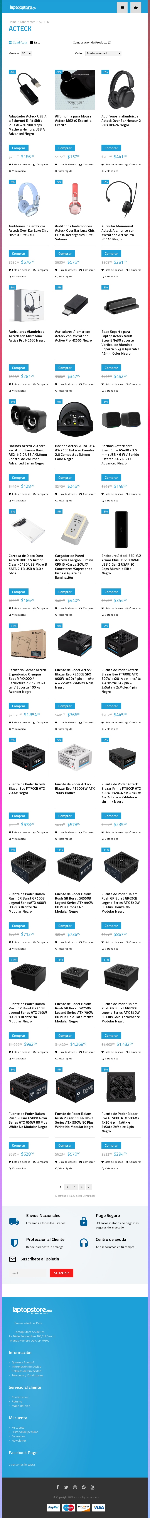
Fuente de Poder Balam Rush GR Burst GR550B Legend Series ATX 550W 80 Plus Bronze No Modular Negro (74, 902)
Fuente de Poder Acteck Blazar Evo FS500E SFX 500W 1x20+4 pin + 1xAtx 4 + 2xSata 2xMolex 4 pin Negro (74, 678)
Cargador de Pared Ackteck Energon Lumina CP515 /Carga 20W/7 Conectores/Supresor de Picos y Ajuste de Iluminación (74, 566)
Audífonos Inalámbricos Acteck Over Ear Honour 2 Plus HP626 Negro (121, 120)
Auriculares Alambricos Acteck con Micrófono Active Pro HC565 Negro (73, 335)
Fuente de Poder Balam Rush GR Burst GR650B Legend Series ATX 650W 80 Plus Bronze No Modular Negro (120, 902)
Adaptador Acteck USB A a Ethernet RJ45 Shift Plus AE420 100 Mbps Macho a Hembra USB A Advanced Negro (28, 125)
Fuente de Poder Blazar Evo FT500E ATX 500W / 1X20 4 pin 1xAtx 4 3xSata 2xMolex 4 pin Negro (120, 1122)
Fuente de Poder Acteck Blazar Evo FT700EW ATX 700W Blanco (75, 788)
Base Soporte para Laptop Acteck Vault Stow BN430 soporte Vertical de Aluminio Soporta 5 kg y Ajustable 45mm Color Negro (120, 342)
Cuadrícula (18, 42)
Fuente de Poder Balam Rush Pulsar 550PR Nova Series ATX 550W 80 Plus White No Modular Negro (74, 1120)
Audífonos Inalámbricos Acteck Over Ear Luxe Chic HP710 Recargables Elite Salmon (74, 232)
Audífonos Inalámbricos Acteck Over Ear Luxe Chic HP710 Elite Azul (28, 230)
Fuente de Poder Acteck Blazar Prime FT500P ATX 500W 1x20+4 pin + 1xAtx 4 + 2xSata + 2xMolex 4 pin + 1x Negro (121, 793)
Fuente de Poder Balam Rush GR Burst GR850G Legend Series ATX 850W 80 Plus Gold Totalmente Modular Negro (120, 1012)
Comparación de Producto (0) (92, 42)
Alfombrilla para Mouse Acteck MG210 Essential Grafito (73, 120)
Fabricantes (27, 22)
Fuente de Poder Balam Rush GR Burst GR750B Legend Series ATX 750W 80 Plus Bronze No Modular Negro (28, 1012)
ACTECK (44, 22)
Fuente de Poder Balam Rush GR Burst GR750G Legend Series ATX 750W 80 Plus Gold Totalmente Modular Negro (74, 1012)
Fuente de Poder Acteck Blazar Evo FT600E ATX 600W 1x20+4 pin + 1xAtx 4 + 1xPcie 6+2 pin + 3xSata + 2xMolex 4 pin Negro (121, 681)
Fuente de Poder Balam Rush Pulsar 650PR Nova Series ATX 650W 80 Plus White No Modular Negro (28, 1120)
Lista (35, 42)
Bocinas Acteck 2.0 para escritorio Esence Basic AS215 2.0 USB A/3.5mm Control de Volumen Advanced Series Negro (28, 454)
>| (89, 1187)
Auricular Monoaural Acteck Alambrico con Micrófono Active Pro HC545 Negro (117, 232)
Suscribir (61, 1273)
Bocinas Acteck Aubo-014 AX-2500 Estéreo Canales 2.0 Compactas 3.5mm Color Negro (74, 452)
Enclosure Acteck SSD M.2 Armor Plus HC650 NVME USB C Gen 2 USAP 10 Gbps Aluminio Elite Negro (121, 564)
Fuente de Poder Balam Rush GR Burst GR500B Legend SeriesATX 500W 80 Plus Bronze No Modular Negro (27, 902)
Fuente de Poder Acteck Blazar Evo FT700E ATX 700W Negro (27, 788)
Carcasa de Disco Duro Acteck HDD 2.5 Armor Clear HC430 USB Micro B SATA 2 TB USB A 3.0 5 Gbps (28, 564)
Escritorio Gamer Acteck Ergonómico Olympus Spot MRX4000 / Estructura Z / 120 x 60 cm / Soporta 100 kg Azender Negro (27, 681)
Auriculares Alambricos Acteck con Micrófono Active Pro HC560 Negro (27, 335)
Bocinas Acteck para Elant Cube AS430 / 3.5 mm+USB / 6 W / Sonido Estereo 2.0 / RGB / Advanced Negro (120, 454)
